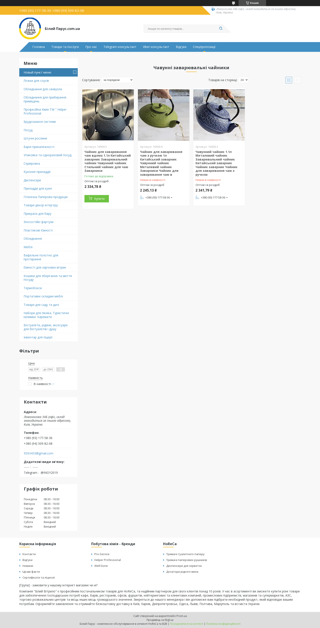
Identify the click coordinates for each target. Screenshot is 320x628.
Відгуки (181, 46)
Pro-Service (102, 554)
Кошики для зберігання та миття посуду (48, 278)
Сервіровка (32, 163)
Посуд (28, 130)
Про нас (91, 46)
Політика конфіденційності (223, 624)
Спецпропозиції (204, 46)
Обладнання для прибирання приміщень (45, 99)
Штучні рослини (35, 138)
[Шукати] (220, 29)
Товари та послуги (65, 46)
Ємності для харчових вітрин (45, 267)
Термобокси (33, 288)
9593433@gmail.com (38, 453)
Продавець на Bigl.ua (160, 620)
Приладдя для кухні (38, 188)
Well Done (101, 566)
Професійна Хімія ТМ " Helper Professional (45, 111)
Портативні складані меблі (43, 296)
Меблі (28, 247)
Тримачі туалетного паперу (185, 554)
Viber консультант (156, 46)
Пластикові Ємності (38, 230)
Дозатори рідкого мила (182, 572)
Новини (28, 566)
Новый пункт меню (37, 72)
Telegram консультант (119, 46)
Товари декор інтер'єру (41, 205)
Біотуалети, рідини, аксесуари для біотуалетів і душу (46, 327)
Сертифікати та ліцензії (39, 577)
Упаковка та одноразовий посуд (47, 155)
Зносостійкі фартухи (38, 222)
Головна (38, 46)
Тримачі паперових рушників (186, 560)
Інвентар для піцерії (38, 337)
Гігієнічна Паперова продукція (46, 197)
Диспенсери (32, 180)
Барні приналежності (39, 147)
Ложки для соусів (36, 81)
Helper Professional (107, 560)
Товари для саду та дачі (41, 305)
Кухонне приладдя (37, 172)
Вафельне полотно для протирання (41, 257)
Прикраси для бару (37, 214)
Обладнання (33, 238)
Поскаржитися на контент (186, 624)
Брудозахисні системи (40, 122)
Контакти (29, 554)
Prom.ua (181, 616)
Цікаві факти (31, 572)
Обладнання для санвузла (43, 89)
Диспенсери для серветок (184, 566)
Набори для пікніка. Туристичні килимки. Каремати (46, 315)
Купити (99, 199)
